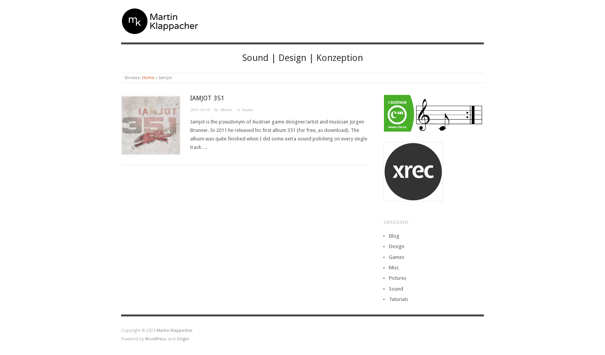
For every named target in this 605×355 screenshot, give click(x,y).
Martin (226, 109)
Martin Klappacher (175, 330)
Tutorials (398, 299)
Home (148, 77)
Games (396, 257)
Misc (394, 267)
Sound (247, 109)
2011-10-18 (200, 109)
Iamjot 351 (207, 98)
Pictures (397, 278)
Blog (394, 236)
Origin (183, 338)
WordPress (156, 338)
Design (396, 246)
